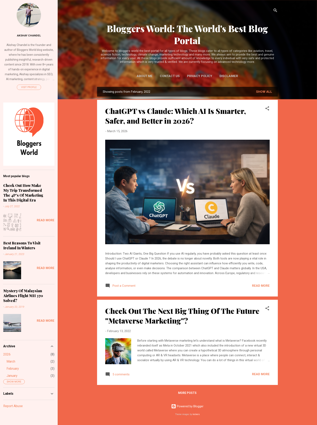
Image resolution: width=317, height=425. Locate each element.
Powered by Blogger (187, 406)
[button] (267, 109)
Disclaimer (229, 76)
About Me (145, 76)
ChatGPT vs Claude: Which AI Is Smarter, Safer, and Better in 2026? (175, 115)
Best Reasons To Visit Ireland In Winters (21, 245)
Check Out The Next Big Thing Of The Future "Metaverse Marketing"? (182, 315)
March (10, 361)
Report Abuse (13, 406)
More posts (187, 392)
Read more (261, 286)
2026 (7, 354)
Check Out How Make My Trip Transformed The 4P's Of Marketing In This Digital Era (23, 193)
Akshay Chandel (29, 35)
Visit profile (29, 87)
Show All (264, 92)
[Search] (275, 11)
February (12, 369)
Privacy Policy (199, 76)
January (11, 376)
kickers (196, 414)
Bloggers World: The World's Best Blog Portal (187, 34)
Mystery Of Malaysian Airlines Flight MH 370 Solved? (23, 295)
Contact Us (170, 76)
